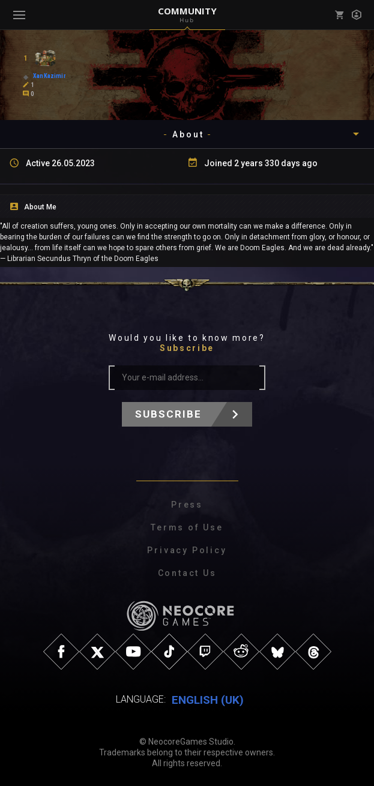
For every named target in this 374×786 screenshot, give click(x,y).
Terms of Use (187, 527)
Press (187, 504)
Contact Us (187, 573)
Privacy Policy (186, 550)
